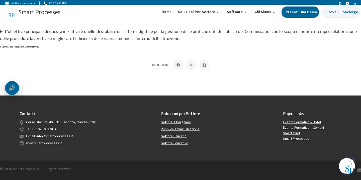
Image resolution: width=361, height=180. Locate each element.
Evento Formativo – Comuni (303, 127)
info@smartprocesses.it (23, 4)
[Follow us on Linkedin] (359, 170)
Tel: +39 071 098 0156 (41, 129)
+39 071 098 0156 (61, 4)
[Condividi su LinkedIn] (191, 66)
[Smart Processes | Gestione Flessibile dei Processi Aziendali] (10, 14)
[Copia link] (205, 66)
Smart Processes (296, 138)
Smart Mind (291, 133)
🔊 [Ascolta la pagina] (12, 88)
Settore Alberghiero (176, 122)
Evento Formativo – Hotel (302, 122)
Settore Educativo (174, 143)
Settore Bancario (174, 136)
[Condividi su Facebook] (178, 66)
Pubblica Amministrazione (180, 129)
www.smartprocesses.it (44, 143)
